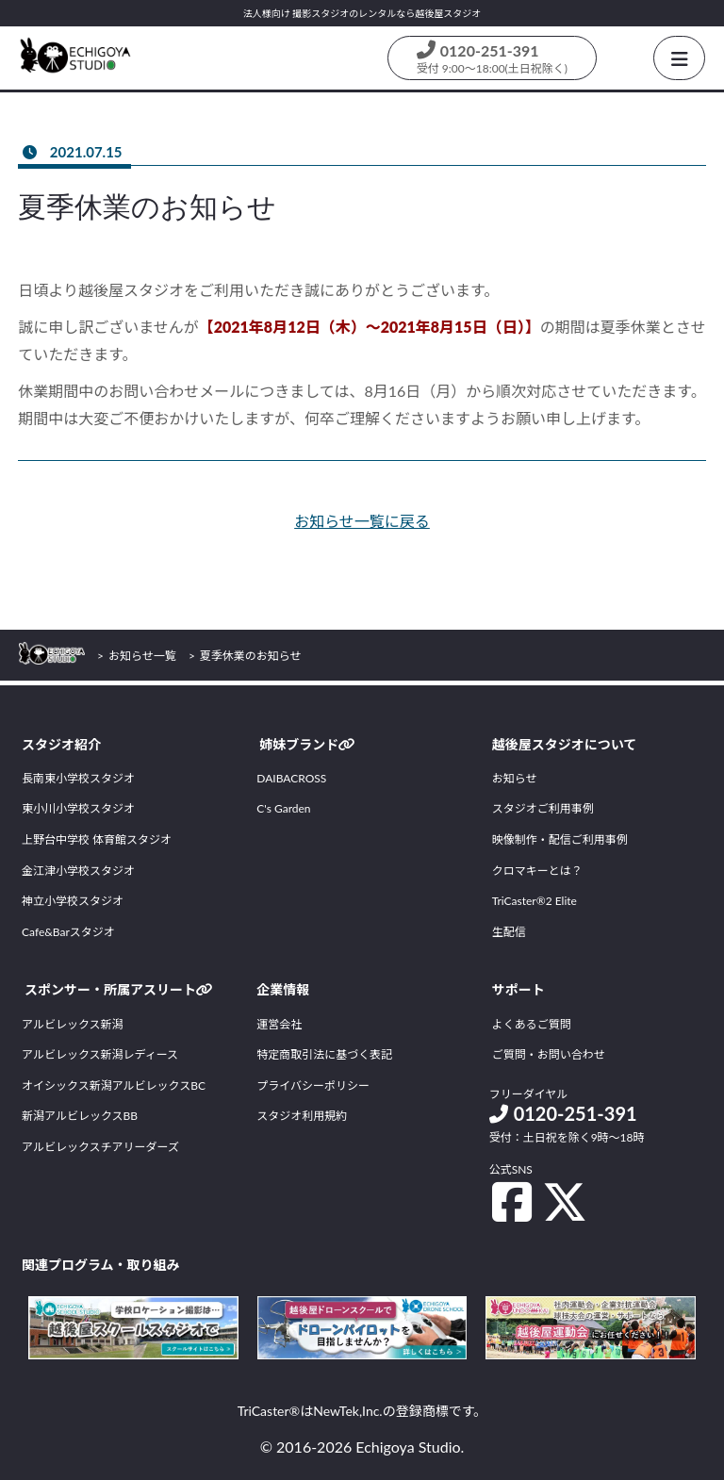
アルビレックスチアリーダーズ (100, 1147)
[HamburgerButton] (679, 58)
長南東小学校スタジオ (78, 778)
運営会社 (279, 1024)
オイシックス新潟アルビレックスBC (114, 1085)
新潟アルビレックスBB (80, 1116)
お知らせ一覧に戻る (362, 521)
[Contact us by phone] (492, 58)
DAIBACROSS (291, 778)
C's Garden (283, 808)
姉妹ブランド (307, 744)
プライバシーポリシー (313, 1085)
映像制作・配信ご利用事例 (560, 839)
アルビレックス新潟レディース (100, 1054)
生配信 (509, 932)
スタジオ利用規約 (301, 1116)
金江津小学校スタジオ (78, 870)
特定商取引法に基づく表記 (324, 1054)
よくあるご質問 (531, 1024)
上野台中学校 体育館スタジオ (97, 839)
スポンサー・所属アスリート (119, 989)
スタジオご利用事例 (543, 808)
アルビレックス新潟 (72, 1024)
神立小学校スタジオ (72, 901)
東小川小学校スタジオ (78, 808)
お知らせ (514, 778)
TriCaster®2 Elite (534, 901)
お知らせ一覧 (142, 656)
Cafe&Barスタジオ (68, 932)
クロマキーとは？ (537, 870)
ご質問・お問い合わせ (548, 1054)
